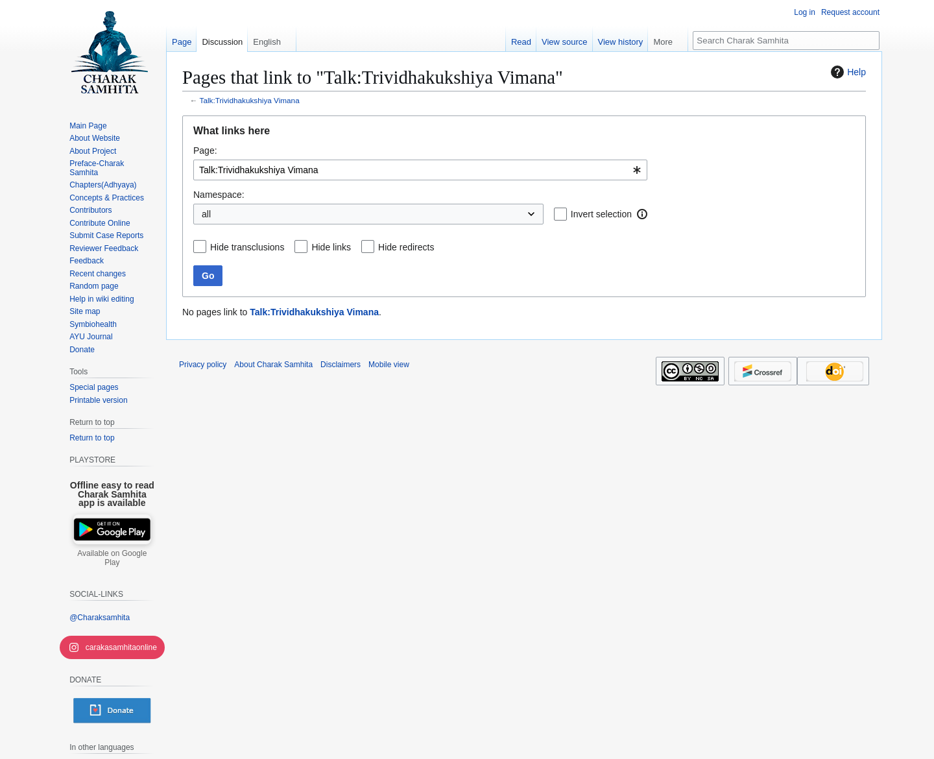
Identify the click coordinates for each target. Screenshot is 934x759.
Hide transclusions (247, 247)
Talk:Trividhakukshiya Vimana (250, 100)
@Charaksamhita (99, 617)
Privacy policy (202, 364)
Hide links (331, 247)
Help (847, 72)
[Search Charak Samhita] (786, 40)
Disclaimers (340, 364)
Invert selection (601, 214)
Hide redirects (406, 247)
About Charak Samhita (273, 364)
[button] (642, 214)
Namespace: (219, 194)
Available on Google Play (112, 558)
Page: (205, 150)
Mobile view (388, 364)
